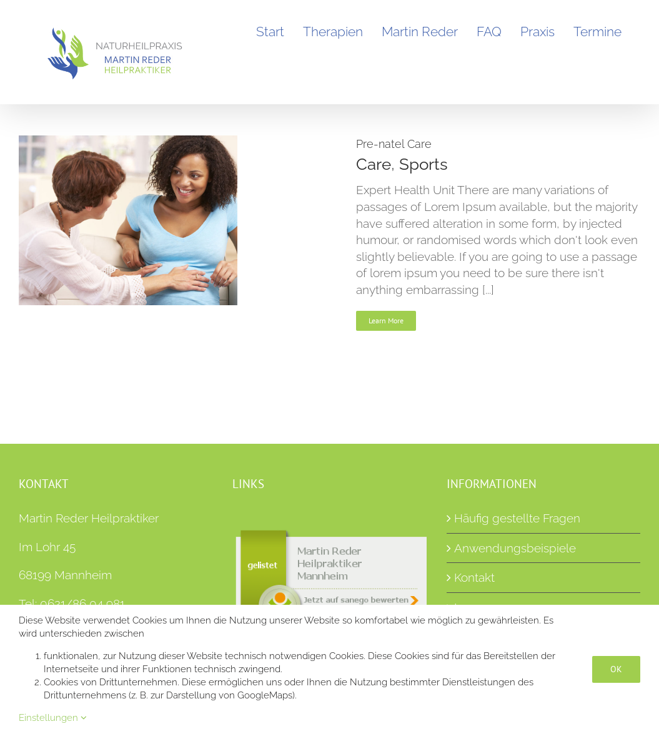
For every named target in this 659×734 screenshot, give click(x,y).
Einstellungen (53, 717)
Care (373, 164)
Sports (423, 164)
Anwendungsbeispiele (515, 548)
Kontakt (474, 577)
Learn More (386, 320)
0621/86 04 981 (82, 603)
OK (616, 669)
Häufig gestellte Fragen (517, 518)
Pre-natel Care (394, 143)
